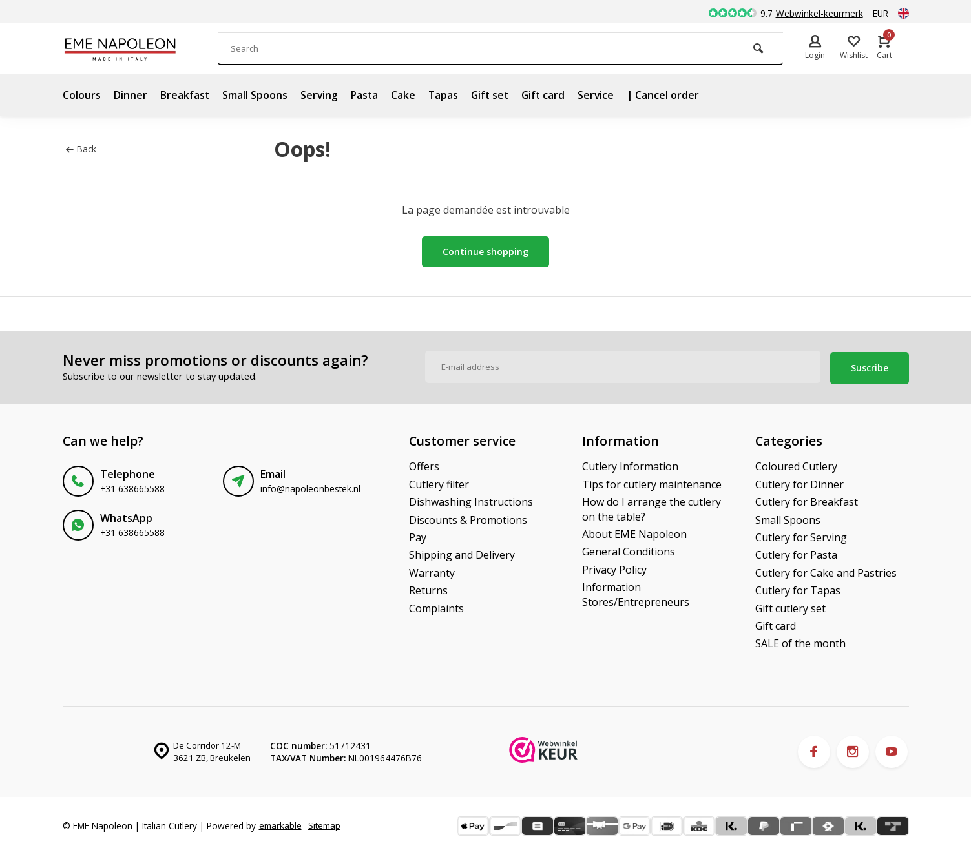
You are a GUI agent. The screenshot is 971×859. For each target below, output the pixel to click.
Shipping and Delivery (462, 553)
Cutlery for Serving (801, 536)
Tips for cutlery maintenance (652, 483)
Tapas (446, 95)
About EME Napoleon (634, 533)
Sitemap (82, 833)
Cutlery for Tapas (797, 589)
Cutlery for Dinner (799, 483)
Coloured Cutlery (796, 465)
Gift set (494, 95)
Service (602, 95)
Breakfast (185, 95)
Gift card (549, 95)
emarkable (281, 821)
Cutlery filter (439, 483)
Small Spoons (255, 95)
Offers (424, 465)
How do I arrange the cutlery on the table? (651, 507)
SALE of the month (800, 642)
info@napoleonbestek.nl (310, 487)
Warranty (432, 571)
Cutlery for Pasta (796, 553)
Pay (417, 536)
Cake (405, 95)
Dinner (130, 95)
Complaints (436, 606)
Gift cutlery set (790, 606)
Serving (320, 95)
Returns (428, 589)
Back (81, 149)
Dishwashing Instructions (471, 500)
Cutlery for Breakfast (806, 500)
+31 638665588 (132, 487)
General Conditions (628, 550)
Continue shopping (485, 251)
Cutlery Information (630, 465)
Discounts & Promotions (468, 518)
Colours (82, 95)
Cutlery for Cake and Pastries (826, 571)
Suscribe (869, 366)
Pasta (366, 95)
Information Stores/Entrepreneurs (635, 593)
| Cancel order (670, 95)
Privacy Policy (614, 568)
